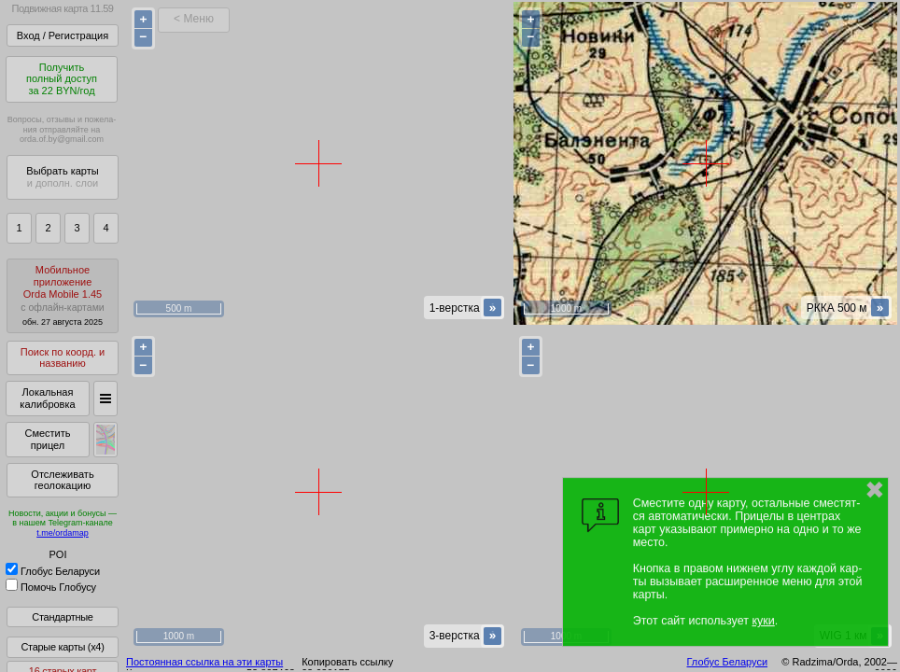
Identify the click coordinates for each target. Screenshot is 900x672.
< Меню (194, 18)
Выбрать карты (62, 177)
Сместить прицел (47, 439)
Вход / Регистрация (62, 35)
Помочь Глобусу (51, 587)
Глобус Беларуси (53, 571)
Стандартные (62, 617)
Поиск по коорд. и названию (63, 358)
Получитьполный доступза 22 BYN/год (61, 79)
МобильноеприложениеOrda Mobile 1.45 (62, 295)
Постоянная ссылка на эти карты (204, 661)
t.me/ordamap (62, 533)
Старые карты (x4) (62, 646)
